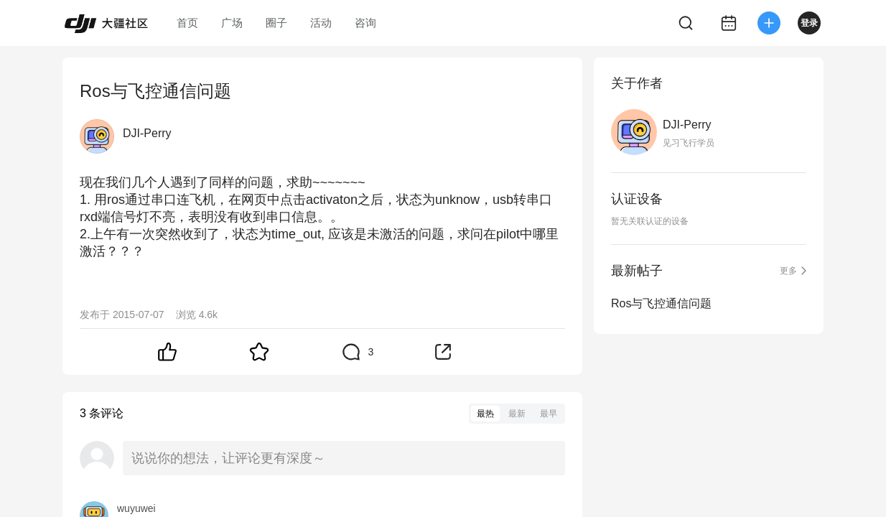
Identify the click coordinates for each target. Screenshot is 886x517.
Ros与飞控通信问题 (661, 303)
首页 (187, 23)
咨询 (365, 23)
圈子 (276, 23)
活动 (321, 23)
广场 (232, 23)
